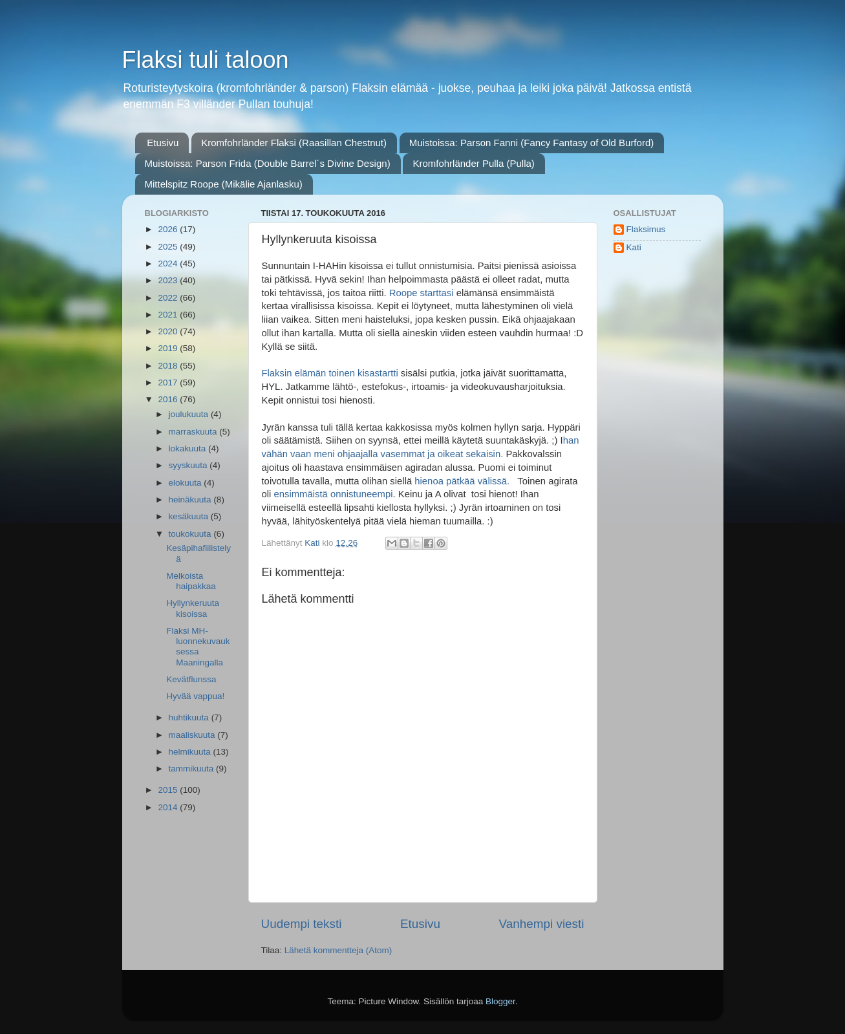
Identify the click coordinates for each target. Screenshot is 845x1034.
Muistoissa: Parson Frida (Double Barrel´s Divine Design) (267, 163)
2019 (169, 348)
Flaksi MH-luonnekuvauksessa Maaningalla (198, 646)
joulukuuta (190, 414)
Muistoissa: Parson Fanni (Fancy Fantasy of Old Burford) (531, 142)
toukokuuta (191, 534)
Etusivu (162, 142)
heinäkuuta (191, 499)
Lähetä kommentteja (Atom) (338, 950)
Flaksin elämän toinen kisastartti (331, 373)
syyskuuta (189, 465)
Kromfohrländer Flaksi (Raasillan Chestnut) (294, 142)
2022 (169, 298)
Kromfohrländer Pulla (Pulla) (473, 163)
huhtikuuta (190, 717)
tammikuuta (193, 768)
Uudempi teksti (301, 924)
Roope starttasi (422, 293)
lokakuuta (189, 448)
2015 (169, 790)
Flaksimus (646, 229)
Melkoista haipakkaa (191, 581)
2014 (169, 807)
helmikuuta (191, 752)
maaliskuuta (193, 735)
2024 (169, 263)
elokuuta (186, 483)
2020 (169, 331)
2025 (169, 247)
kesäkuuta (190, 516)
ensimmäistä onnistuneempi (332, 494)
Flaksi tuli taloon (205, 60)
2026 (169, 229)
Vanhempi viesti (541, 924)
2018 (169, 366)
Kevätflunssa (191, 679)
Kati (633, 247)
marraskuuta (194, 431)
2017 (169, 382)
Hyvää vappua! (195, 696)
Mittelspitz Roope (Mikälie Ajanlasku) (224, 183)
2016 (169, 399)
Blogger (500, 1001)
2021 (169, 314)
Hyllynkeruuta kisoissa (192, 608)
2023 (169, 280)
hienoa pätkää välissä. (465, 481)
